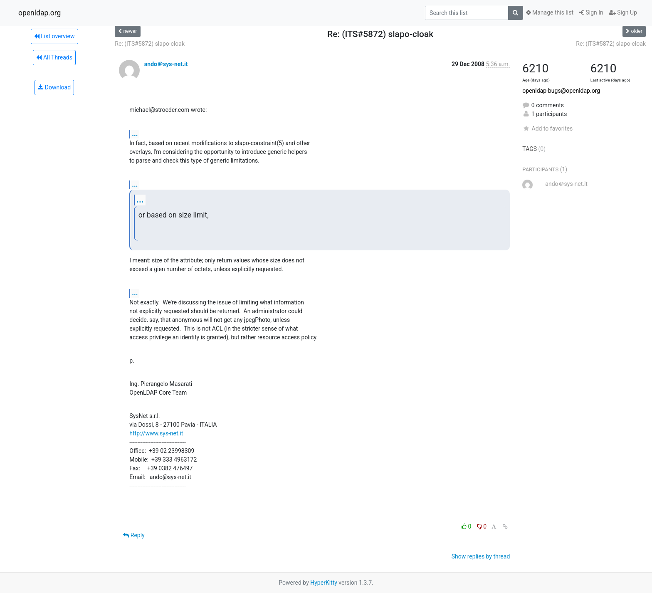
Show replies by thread (481, 556)
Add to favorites (547, 128)
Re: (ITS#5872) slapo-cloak (150, 43)
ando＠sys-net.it (166, 64)
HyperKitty (323, 582)
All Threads (54, 57)
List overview (54, 36)
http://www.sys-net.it (156, 433)
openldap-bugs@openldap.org (561, 90)
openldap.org (39, 13)
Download (54, 87)
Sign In (591, 12)
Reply (133, 535)
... (135, 134)
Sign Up (623, 12)
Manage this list (549, 12)
